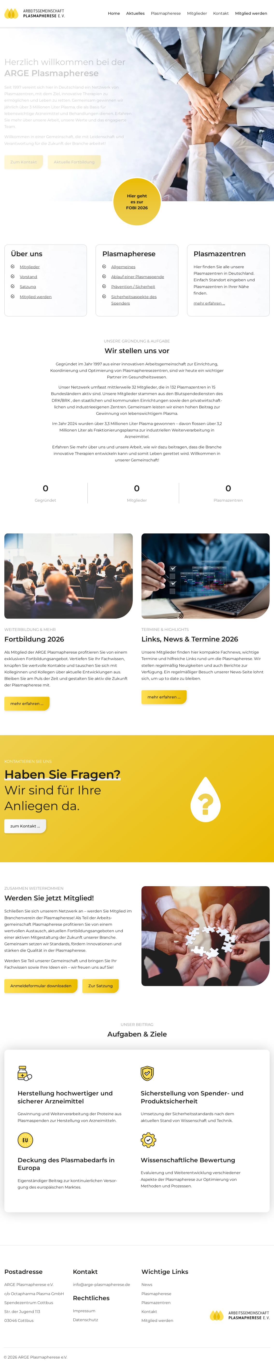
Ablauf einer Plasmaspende (137, 282)
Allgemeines (123, 272)
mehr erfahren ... (164, 710)
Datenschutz (85, 1320)
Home (114, 13)
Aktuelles (135, 13)
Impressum (84, 1311)
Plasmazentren (156, 1302)
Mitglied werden (251, 13)
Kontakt (221, 13)
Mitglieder (197, 13)
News (146, 1284)
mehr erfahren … (209, 309)
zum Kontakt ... (25, 832)
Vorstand (28, 282)
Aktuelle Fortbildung (74, 162)
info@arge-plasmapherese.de (101, 1284)
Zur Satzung (100, 994)
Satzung (28, 292)
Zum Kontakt (23, 162)
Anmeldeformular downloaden (40, 994)
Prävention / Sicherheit (133, 292)
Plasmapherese (166, 13)
